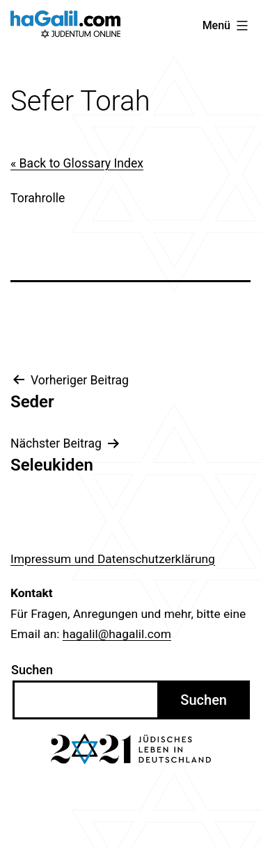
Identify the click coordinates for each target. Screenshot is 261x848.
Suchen (32, 669)
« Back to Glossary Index (76, 163)
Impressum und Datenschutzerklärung (112, 559)
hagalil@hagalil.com (117, 634)
